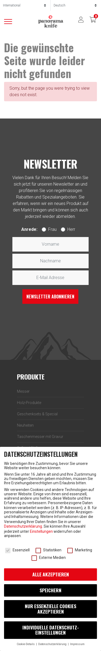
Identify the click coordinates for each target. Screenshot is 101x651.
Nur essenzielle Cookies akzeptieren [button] (50, 609)
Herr (71, 229)
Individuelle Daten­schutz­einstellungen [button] (50, 630)
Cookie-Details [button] (26, 644)
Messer (23, 391)
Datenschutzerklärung (23, 526)
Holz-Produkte (29, 403)
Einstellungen (41, 531)
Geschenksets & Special (37, 414)
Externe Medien (49, 557)
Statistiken (48, 550)
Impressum (77, 644)
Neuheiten (25, 425)
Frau (52, 229)
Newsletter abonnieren (50, 296)
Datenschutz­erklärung (52, 644)
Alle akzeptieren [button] (50, 574)
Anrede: (29, 229)
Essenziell (17, 550)
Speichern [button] (50, 590)
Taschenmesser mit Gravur (40, 436)
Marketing (79, 550)
